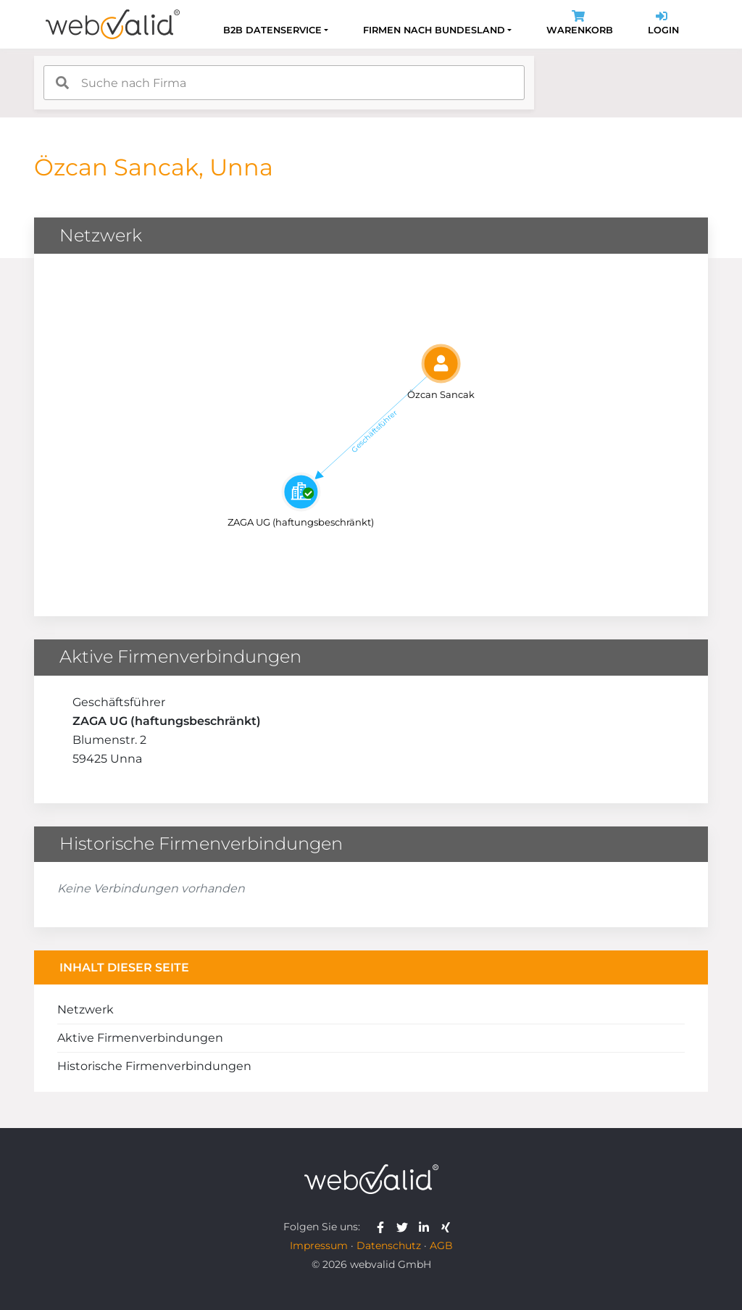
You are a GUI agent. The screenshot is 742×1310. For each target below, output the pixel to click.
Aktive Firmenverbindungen (140, 1038)
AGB (441, 1245)
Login (663, 24)
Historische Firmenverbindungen (154, 1066)
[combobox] (284, 82)
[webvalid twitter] (405, 1226)
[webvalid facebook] (384, 1226)
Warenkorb (579, 24)
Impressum (319, 1245)
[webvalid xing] (447, 1226)
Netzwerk (85, 1009)
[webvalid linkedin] (427, 1226)
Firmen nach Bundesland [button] (434, 30)
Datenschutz (389, 1245)
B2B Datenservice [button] (272, 30)
